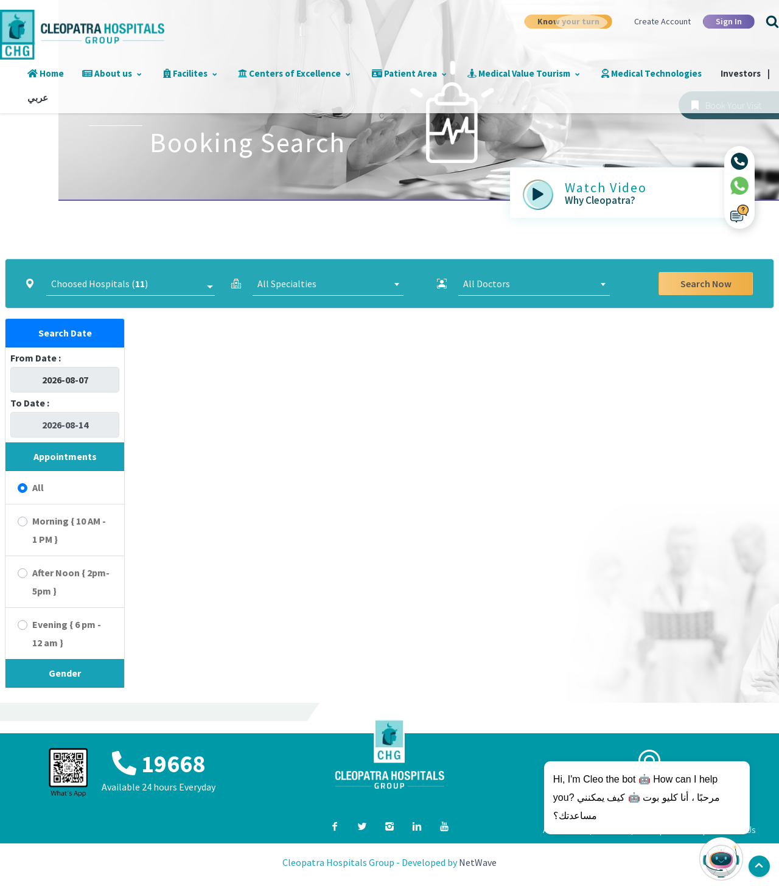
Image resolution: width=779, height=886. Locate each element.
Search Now (706, 283)
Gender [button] (65, 673)
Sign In (729, 21)
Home (44, 73)
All (38, 487)
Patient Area (392, 73)
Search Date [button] (65, 333)
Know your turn (568, 21)
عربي (36, 97)
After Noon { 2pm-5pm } (71, 582)
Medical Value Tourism (503, 73)
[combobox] (328, 283)
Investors (719, 73)
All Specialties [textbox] (286, 283)
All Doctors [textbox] (486, 283)
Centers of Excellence (281, 73)
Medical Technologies (627, 73)
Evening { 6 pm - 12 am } (66, 633)
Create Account (662, 21)
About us (106, 73)
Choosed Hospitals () (99, 283)
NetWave (478, 862)
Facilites (180, 73)
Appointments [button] (65, 456)
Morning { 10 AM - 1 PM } (69, 530)
